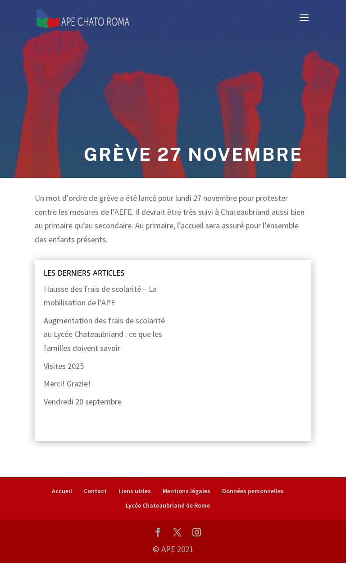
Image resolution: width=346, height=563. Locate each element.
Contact (95, 491)
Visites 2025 (64, 366)
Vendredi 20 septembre (83, 401)
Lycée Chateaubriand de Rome (168, 505)
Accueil (62, 491)
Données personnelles (253, 491)
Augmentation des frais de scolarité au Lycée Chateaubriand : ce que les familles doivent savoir (104, 334)
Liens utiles (134, 491)
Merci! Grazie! (67, 383)
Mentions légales (186, 491)
